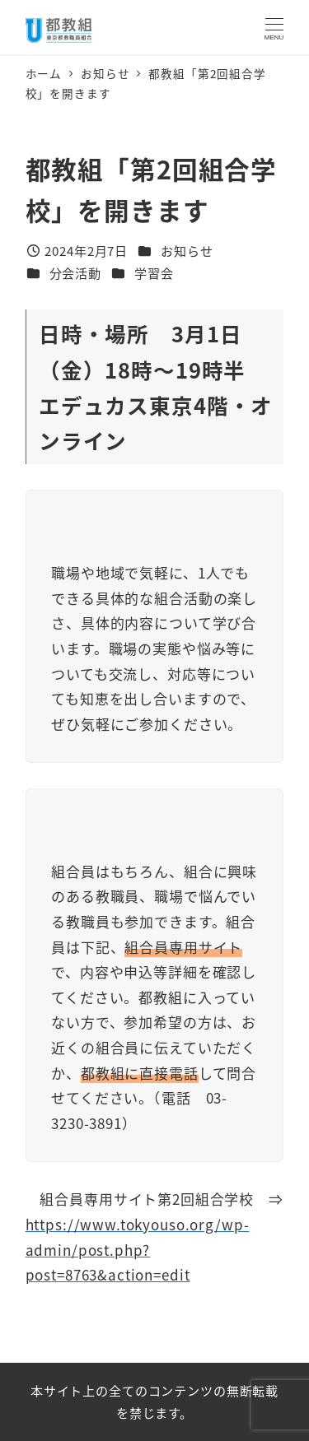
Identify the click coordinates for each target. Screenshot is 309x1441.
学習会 (154, 272)
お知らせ (187, 250)
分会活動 (75, 272)
